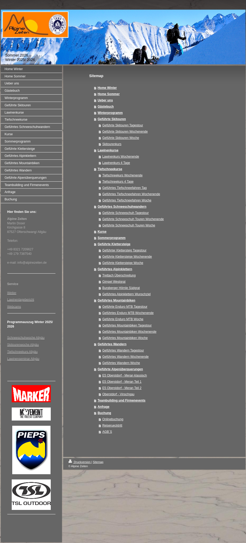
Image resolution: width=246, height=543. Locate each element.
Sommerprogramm (111, 238)
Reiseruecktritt (112, 425)
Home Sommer (109, 94)
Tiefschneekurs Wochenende (122, 175)
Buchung (104, 413)
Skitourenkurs (111, 144)
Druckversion (79, 462)
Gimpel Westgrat (113, 281)
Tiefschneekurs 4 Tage (118, 181)
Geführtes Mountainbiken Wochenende (129, 332)
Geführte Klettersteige (114, 244)
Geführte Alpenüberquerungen (120, 369)
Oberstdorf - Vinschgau (118, 394)
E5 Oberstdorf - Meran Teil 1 (122, 382)
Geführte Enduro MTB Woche (122, 319)
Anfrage (103, 407)
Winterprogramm (110, 113)
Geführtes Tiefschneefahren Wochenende (131, 194)
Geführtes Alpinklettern (115, 269)
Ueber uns (105, 100)
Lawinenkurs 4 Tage (116, 163)
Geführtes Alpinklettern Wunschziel (126, 294)
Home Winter (107, 88)
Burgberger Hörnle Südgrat (121, 288)
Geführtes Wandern (112, 344)
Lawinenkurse (108, 150)
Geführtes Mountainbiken (116, 300)
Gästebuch (106, 106)
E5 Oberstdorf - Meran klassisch (124, 375)
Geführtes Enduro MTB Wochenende (128, 313)
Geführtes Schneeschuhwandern (122, 206)
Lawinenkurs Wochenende (120, 156)
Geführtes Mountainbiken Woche (125, 338)
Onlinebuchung (112, 419)
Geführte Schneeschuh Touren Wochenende (133, 219)
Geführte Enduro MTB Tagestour (124, 306)
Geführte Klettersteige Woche (122, 263)
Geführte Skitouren (112, 119)
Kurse (102, 231)
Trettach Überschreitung (119, 275)
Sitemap (98, 462)
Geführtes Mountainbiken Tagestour (127, 325)
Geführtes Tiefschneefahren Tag (124, 188)
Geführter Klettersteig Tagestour (124, 250)
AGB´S (107, 432)
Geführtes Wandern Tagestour (123, 350)
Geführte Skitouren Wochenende (125, 131)
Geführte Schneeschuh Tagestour (125, 213)
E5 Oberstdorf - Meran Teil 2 (122, 388)
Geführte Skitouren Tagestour (122, 125)
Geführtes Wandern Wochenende (125, 357)
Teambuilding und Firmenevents (122, 400)
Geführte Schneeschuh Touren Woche (128, 225)
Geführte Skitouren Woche (120, 138)
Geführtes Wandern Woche (121, 363)
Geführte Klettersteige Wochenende (127, 256)
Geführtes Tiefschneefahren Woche (127, 200)
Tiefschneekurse (110, 169)
